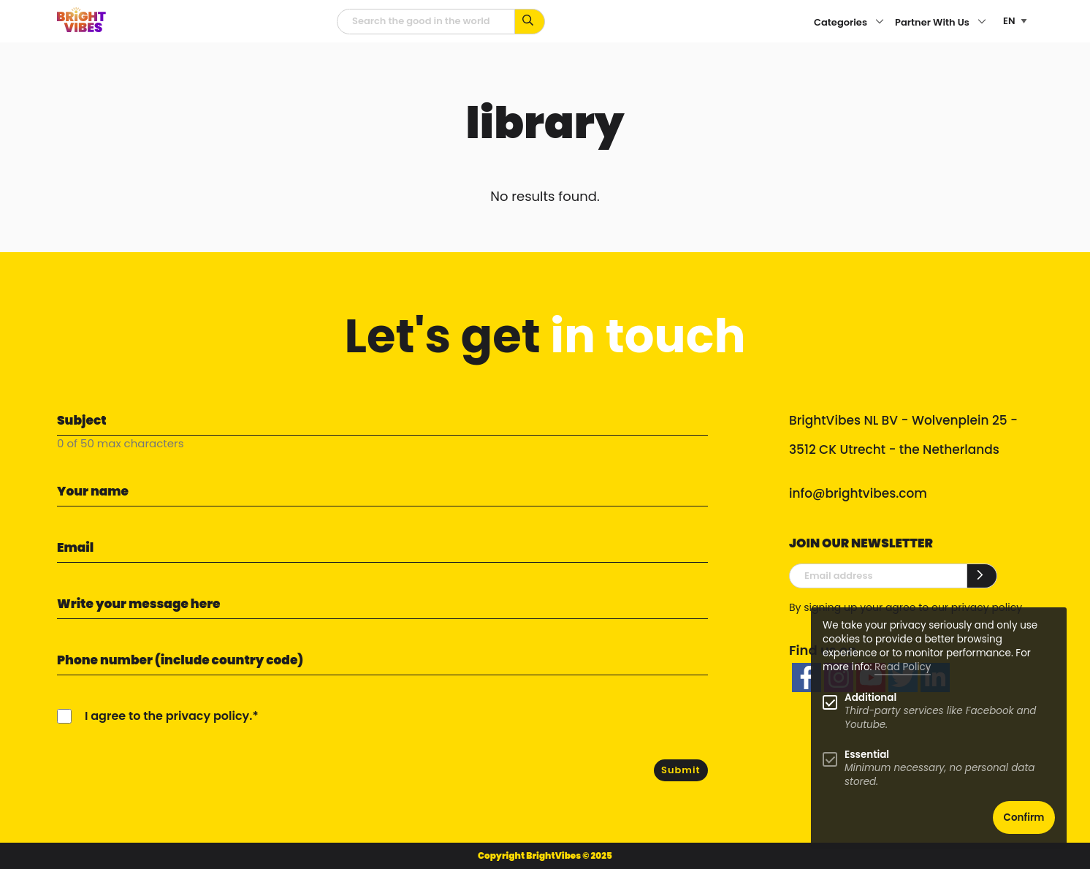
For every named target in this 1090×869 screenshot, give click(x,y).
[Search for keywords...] (530, 21)
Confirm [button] (1024, 817)
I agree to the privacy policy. (168, 715)
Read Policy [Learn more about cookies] (902, 667)
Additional (870, 698)
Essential (867, 755)
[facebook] (806, 677)
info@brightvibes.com (858, 493)
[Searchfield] (426, 21)
